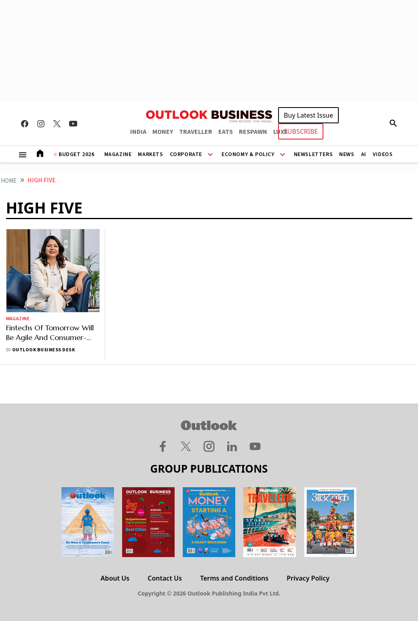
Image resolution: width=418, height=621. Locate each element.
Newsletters (313, 154)
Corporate (186, 154)
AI (363, 154)
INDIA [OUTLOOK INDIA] (138, 131)
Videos (383, 154)
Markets (150, 154)
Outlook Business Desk (43, 349)
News (346, 154)
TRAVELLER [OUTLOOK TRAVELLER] (195, 131)
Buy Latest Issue (308, 115)
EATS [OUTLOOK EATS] (225, 131)
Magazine (118, 154)
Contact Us (165, 578)
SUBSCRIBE (301, 131)
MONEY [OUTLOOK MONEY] (162, 131)
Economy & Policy (248, 154)
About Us (115, 578)
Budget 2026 (77, 154)
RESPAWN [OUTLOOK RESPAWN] (253, 131)
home (9, 181)
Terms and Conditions (234, 578)
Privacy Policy (308, 578)
